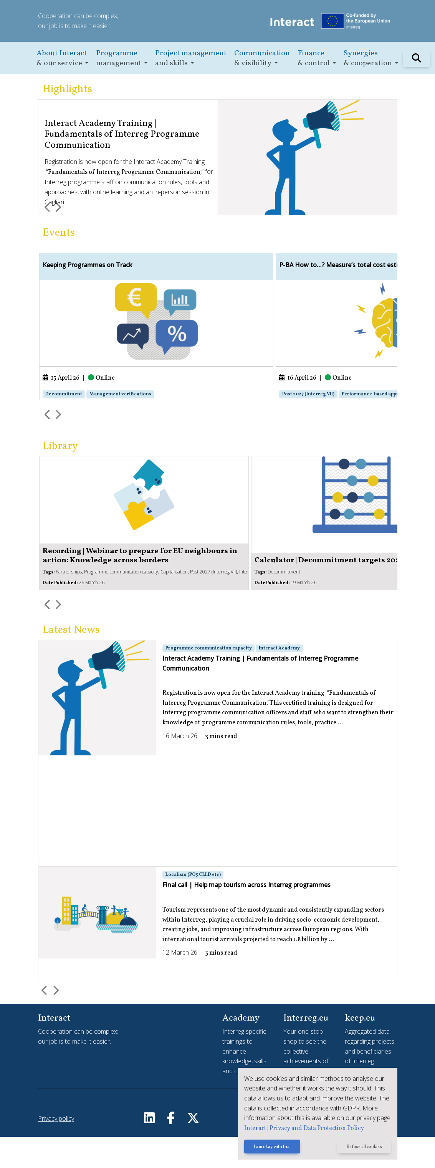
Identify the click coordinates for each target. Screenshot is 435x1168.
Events (59, 233)
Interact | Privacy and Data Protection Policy (301, 1129)
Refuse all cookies (363, 1148)
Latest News (71, 661)
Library (60, 477)
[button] (62, 58)
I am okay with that (269, 1148)
